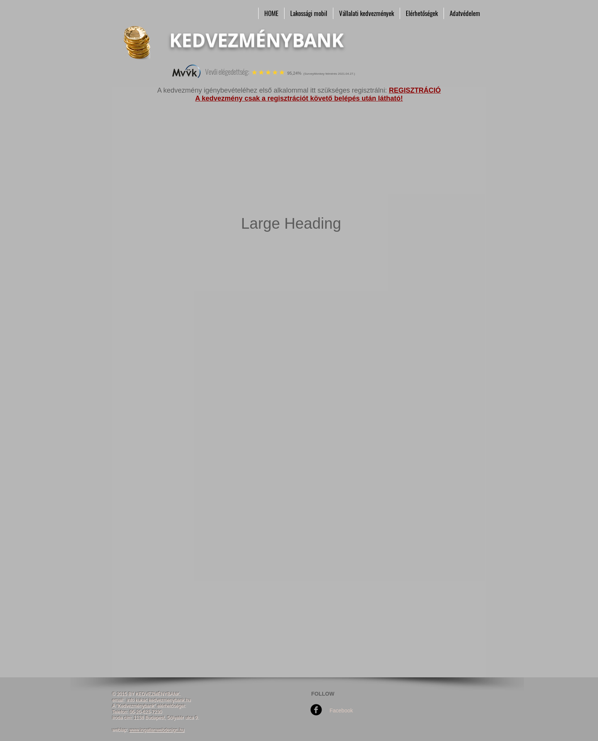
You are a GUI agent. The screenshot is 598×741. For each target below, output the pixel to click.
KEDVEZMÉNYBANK (256, 40)
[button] (308, 13)
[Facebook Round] (316, 709)
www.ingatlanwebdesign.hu (157, 730)
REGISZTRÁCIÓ (415, 90)
